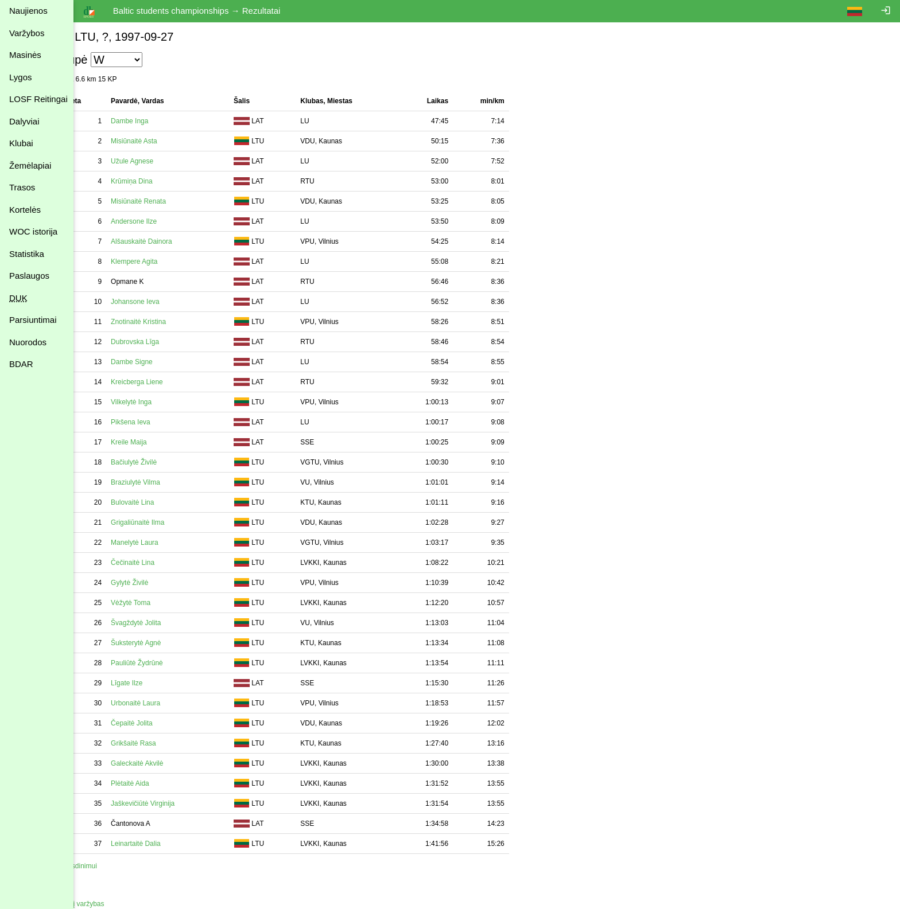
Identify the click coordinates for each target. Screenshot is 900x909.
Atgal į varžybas (107, 904)
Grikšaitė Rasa (160, 743)
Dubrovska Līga (162, 342)
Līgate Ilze (153, 683)
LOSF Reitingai (38, 99)
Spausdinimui (103, 866)
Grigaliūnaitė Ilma (164, 522)
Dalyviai (24, 121)
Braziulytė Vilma (162, 482)
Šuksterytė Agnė (163, 643)
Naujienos (28, 10)
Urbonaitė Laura (162, 703)
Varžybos (26, 33)
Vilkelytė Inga (158, 402)
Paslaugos (29, 275)
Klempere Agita (161, 262)
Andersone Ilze (161, 221)
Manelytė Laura (161, 543)
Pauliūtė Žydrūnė (164, 663)
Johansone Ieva (162, 302)
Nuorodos (27, 342)
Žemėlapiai (30, 165)
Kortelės (25, 209)
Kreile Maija (156, 442)
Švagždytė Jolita (163, 623)
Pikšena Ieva (157, 422)
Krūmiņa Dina (159, 181)
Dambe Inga (156, 121)
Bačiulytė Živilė (161, 462)
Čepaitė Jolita (159, 723)
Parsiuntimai (33, 320)
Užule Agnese (159, 161)
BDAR (21, 364)
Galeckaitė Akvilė (164, 763)
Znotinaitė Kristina (165, 322)
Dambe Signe (159, 362)
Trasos (22, 187)
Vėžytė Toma (157, 603)
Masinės (25, 55)
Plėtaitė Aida (157, 783)
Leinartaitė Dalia (163, 844)
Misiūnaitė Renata (165, 201)
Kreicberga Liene (164, 382)
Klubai (21, 143)
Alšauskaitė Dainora (168, 241)
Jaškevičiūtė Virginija (169, 803)
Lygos (20, 77)
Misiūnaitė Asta (161, 141)
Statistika (26, 254)
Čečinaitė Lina (159, 563)
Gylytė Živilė (156, 583)
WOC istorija (33, 231)
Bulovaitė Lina (159, 502)
